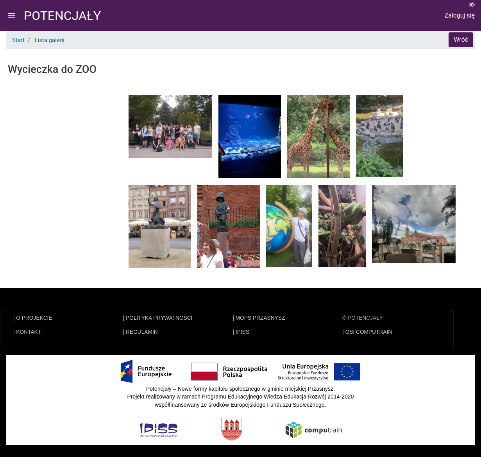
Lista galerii (49, 40)
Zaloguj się (459, 15)
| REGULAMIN (140, 332)
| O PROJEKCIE (32, 318)
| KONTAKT (27, 332)
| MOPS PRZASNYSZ (259, 318)
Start (18, 40)
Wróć (461, 39)
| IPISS (241, 332)
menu (11, 15)
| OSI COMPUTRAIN (367, 332)
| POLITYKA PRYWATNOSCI (158, 318)
